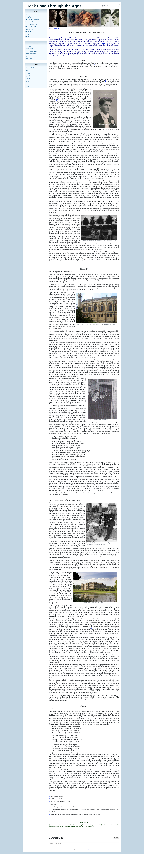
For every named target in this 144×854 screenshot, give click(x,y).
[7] (85, 717)
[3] (57, 100)
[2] (106, 81)
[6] (92, 628)
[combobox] (111, 5)
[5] (74, 522)
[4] (71, 517)
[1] (94, 65)
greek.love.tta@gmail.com (100, 825)
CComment (90, 850)
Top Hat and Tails (106, 43)
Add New (116, 837)
